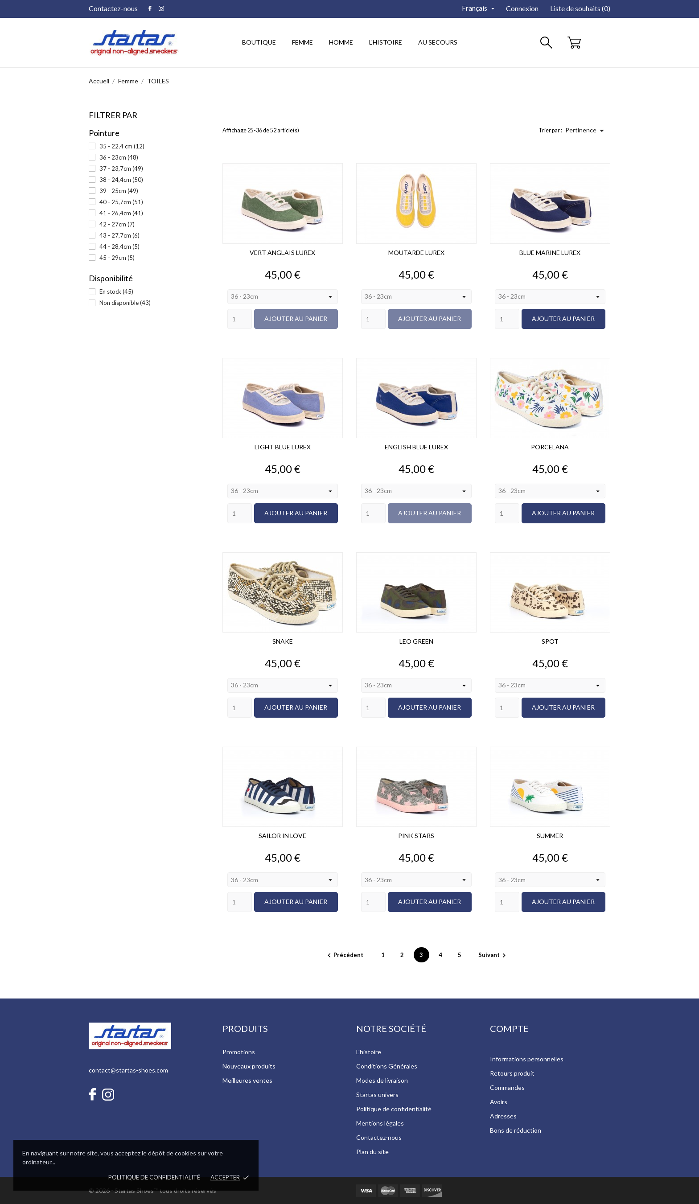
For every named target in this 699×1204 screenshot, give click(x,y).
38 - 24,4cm (121, 179)
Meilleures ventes (247, 1080)
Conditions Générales (386, 1066)
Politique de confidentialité (154, 1177)
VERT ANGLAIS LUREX (282, 252)
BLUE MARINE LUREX (549, 252)
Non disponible (125, 302)
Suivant (493, 954)
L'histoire (368, 1052)
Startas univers (377, 1094)
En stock (116, 291)
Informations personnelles (526, 1059)
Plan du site (372, 1151)
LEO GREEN (416, 641)
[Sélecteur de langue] (479, 8)
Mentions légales (380, 1123)
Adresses (503, 1116)
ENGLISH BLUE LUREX (416, 447)
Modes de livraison (382, 1080)
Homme (344, 37)
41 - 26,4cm (121, 213)
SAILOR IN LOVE (282, 835)
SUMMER (550, 835)
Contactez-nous (113, 8)
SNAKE (282, 641)
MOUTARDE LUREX (416, 252)
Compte (509, 1028)
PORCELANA (550, 447)
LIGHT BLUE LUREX (283, 447)
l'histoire (385, 42)
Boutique (259, 42)
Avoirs (498, 1101)
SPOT (550, 641)
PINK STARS (416, 835)
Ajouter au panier (295, 318)
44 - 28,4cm (119, 246)
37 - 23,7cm (121, 168)
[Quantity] (239, 319)
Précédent (345, 954)
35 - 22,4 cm (121, 146)
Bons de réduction (515, 1130)
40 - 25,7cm (121, 201)
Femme (305, 37)
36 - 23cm (118, 157)
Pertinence (586, 130)
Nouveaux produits (248, 1066)
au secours (437, 42)
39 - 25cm (118, 190)
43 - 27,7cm (119, 235)
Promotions (238, 1052)
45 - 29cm (117, 257)
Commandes (507, 1087)
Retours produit (512, 1073)
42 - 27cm (117, 224)
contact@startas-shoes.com (128, 1070)
